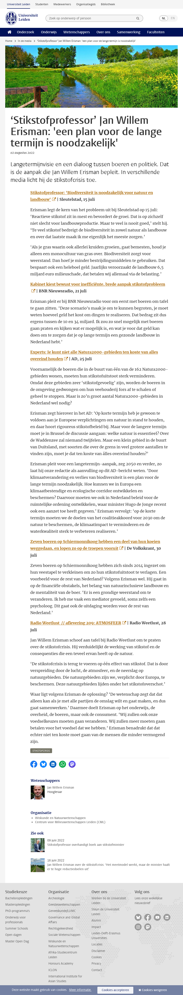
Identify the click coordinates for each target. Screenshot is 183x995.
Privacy (96, 963)
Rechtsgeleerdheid (60, 928)
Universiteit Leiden (18, 4)
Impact (96, 927)
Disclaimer (98, 951)
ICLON (52, 970)
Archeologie (56, 898)
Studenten (41, 4)
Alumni (96, 920)
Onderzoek (25, 32)
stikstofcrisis (41, 750)
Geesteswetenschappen (64, 905)
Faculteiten (155, 32)
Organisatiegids (86, 4)
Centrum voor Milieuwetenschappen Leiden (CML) (70, 822)
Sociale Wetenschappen (64, 935)
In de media (24, 41)
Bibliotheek (108, 4)
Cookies (97, 957)
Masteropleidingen (17, 905)
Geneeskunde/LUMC (62, 911)
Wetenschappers (76, 32)
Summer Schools (16, 928)
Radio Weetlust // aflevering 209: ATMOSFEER (75, 622)
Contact (97, 970)
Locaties (97, 944)
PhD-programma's (17, 911)
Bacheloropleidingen (18, 898)
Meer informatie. (80, 990)
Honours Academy (60, 963)
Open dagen (13, 935)
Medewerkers (62, 4)
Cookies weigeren (154, 990)
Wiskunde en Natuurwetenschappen (60, 818)
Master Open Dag (17, 941)
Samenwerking (128, 32)
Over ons (103, 32)
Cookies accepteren (115, 990)
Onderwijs (49, 32)
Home (8, 41)
